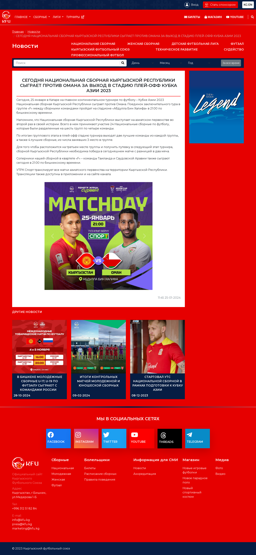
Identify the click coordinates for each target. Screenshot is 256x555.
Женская (58, 479)
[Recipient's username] (66, 63)
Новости (34, 31)
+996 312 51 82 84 (24, 508)
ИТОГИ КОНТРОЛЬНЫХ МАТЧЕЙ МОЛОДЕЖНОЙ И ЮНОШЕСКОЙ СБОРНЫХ (98, 381)
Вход (195, 4)
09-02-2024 (81, 395)
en (250, 4)
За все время (231, 63)
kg (246, 4)
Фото (219, 468)
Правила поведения (99, 479)
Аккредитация (144, 474)
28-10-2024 (22, 395)
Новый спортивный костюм (192, 492)
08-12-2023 (140, 395)
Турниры (75, 17)
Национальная (62, 468)
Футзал (56, 485)
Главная (18, 31)
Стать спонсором (220, 4)
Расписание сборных (100, 474)
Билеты (90, 468)
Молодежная (61, 474)
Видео (220, 474)
